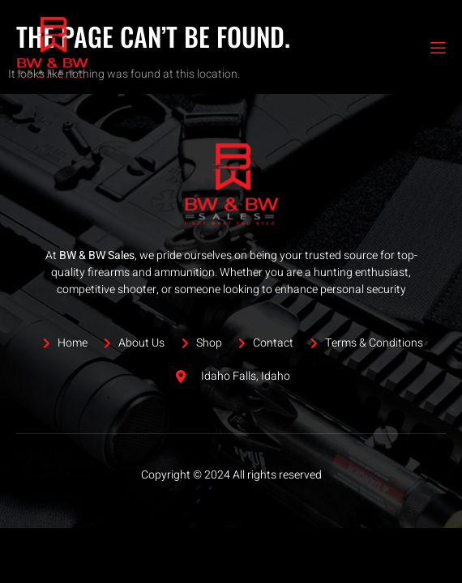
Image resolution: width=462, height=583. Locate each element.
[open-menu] (437, 48)
